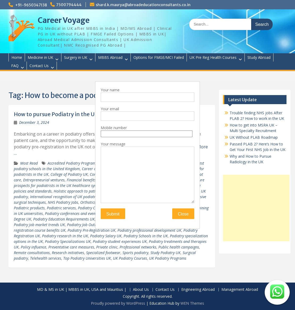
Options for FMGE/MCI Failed (158, 57)
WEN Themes (192, 303)
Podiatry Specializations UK (68, 241)
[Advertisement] (256, 208)
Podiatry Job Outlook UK (87, 224)
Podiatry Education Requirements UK (64, 219)
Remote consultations (32, 252)
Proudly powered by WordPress (118, 303)
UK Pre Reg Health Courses (213, 57)
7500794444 (69, 4)
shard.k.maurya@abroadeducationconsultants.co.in (143, 4)
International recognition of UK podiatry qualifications (75, 196)
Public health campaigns (178, 247)
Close (183, 214)
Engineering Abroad (198, 289)
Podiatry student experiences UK (120, 241)
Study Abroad (259, 57)
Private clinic (106, 247)
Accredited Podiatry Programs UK (75, 163)
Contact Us (39, 65)
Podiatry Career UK (94, 207)
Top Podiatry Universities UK (87, 258)
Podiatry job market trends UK (39, 224)
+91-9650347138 (31, 5)
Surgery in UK (75, 57)
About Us (141, 289)
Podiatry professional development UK (149, 230)
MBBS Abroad (110, 57)
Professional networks (138, 247)
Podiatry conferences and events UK (74, 213)
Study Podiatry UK (165, 252)
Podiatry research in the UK (65, 235)
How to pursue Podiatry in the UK (56, 114)
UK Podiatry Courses (130, 258)
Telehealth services (45, 258)
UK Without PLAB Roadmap (254, 137)
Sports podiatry (135, 252)
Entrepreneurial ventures (44, 179)
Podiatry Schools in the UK (146, 235)
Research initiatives (68, 252)
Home (16, 57)
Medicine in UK (40, 57)
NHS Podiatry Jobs (63, 202)
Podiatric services (61, 207)
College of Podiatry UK (69, 174)
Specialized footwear (103, 252)
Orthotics (88, 202)
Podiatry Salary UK (105, 235)
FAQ (15, 65)
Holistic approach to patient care (81, 191)
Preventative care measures (71, 247)
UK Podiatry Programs (167, 258)
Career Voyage (64, 20)
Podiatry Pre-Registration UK (91, 230)
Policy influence (33, 247)
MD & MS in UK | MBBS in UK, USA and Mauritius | (81, 289)
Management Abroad (239, 289)
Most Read (29, 163)
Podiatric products (29, 207)
